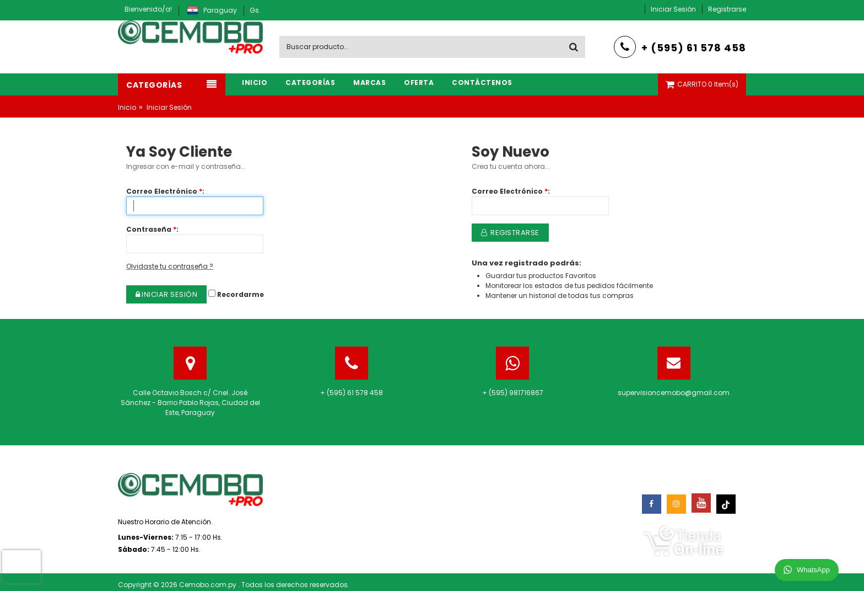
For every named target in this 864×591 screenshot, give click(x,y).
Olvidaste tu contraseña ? (169, 266)
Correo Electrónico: (165, 191)
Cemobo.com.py (208, 584)
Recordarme (236, 294)
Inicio (127, 107)
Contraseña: (152, 229)
